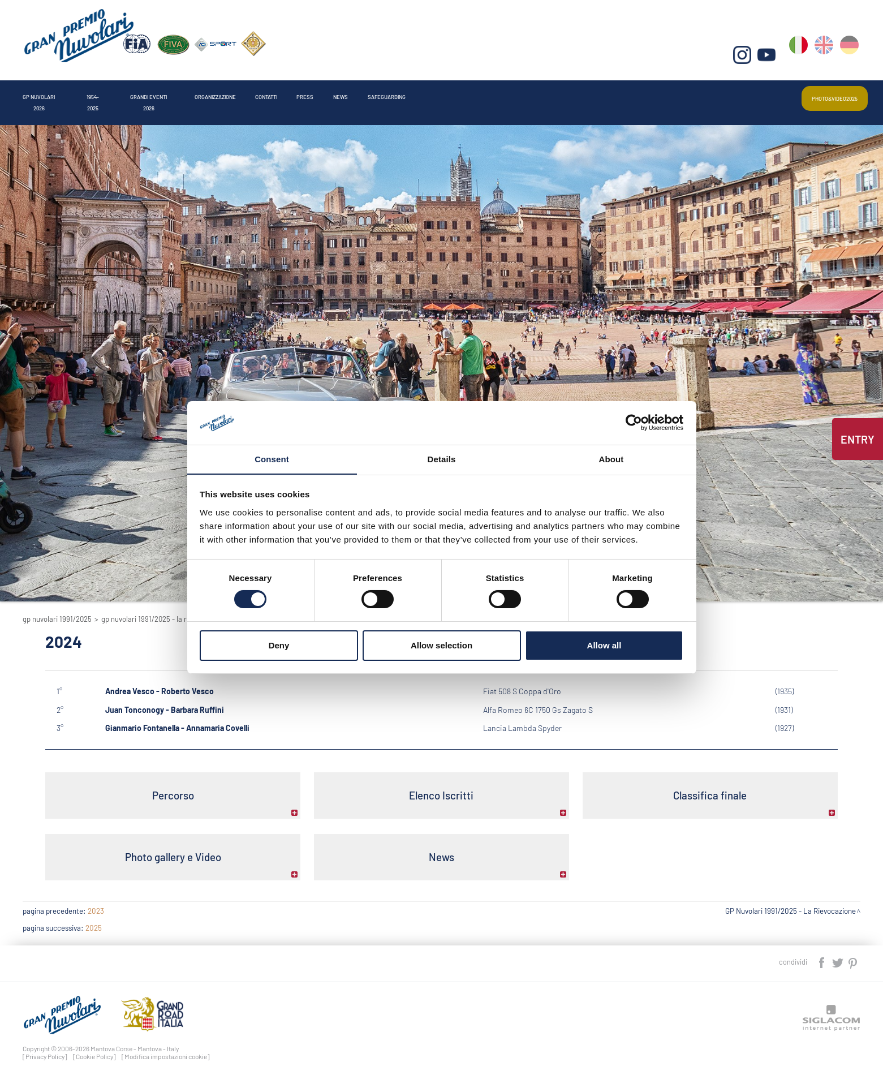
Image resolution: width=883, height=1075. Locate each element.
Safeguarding (699, 92)
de (851, 56)
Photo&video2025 (814, 92)
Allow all (604, 645)
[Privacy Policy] (45, 1048)
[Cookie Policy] (94, 1048)
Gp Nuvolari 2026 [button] (67, 92)
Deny (279, 645)
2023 (96, 903)
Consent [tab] (272, 458)
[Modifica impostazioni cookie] (166, 1048)
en (826, 56)
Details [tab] (442, 458)
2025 (93, 919)
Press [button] (552, 92)
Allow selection (441, 645)
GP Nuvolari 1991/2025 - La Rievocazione (163, 619)
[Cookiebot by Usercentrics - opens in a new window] (633, 422)
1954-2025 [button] (166, 92)
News (615, 92)
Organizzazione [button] (386, 92)
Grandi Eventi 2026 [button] (268, 92)
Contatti (481, 92)
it (802, 56)
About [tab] (611, 458)
